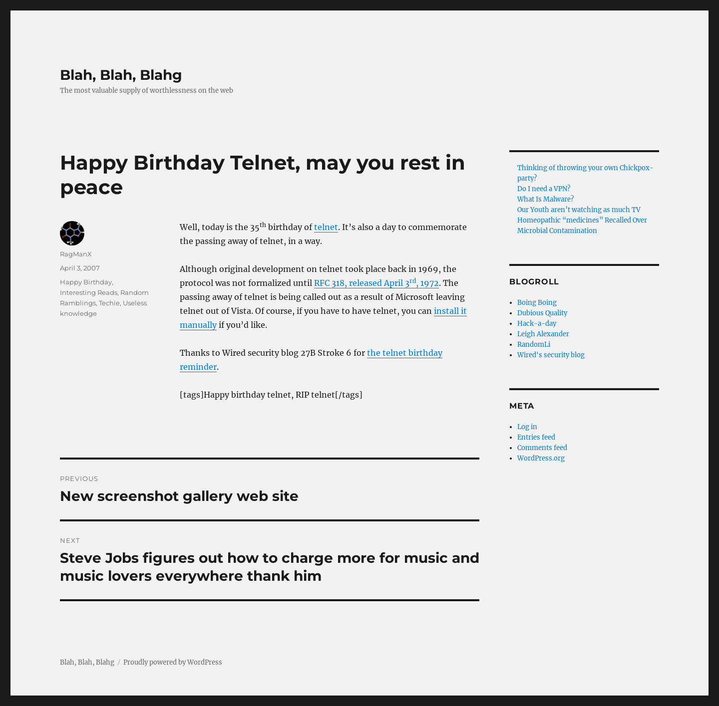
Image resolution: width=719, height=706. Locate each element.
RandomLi (533, 344)
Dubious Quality (542, 313)
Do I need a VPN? (543, 189)
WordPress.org (541, 458)
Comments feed (542, 448)
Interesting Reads (88, 292)
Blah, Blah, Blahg (121, 74)
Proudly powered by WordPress (172, 662)
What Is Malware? (545, 199)
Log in (527, 427)
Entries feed (536, 437)
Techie (109, 303)
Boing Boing (537, 302)
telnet (326, 227)
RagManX (76, 254)
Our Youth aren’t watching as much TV (579, 210)
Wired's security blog (551, 355)
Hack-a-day (536, 323)
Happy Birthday (86, 282)
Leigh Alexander (543, 334)
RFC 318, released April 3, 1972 (376, 283)
